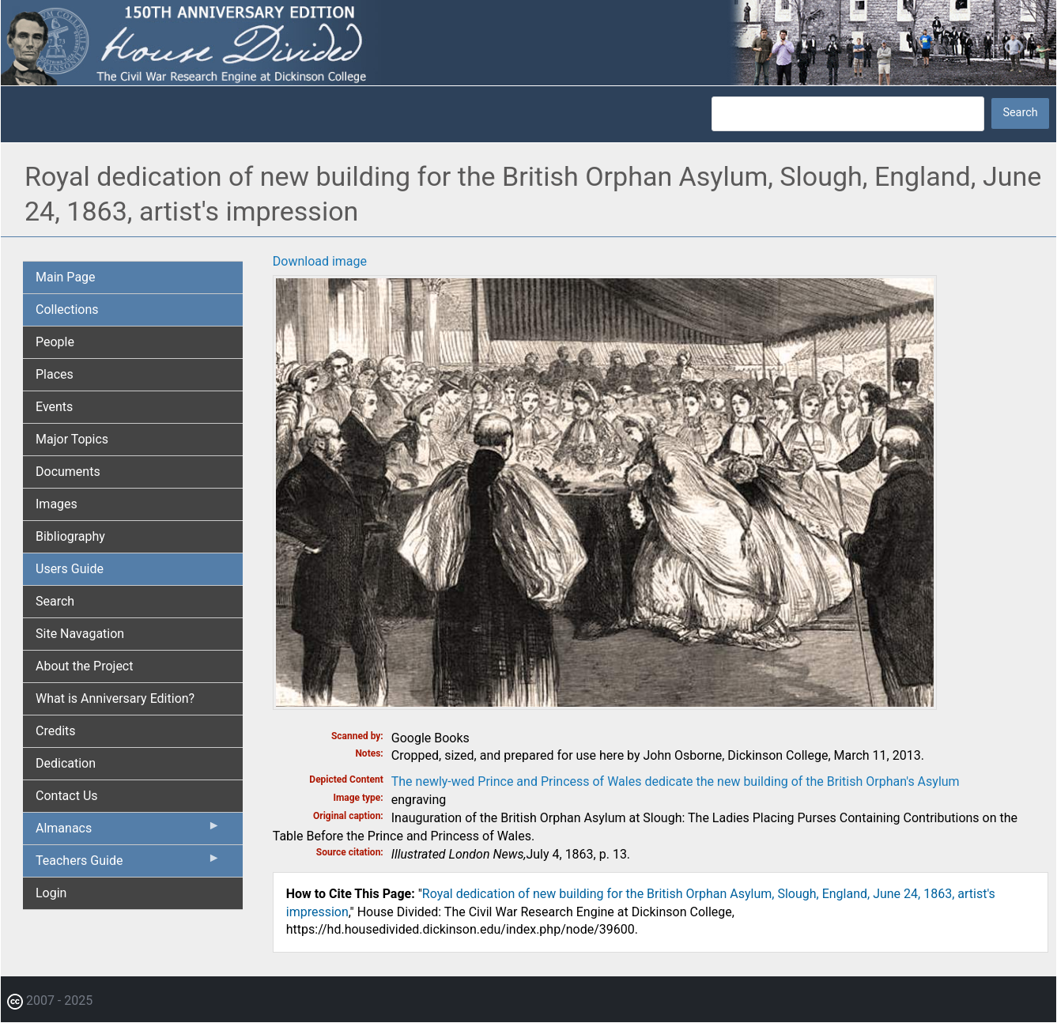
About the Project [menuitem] (84, 666)
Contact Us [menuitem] (67, 795)
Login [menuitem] (51, 892)
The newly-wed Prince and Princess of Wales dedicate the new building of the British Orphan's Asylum (675, 781)
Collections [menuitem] (67, 309)
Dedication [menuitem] (66, 763)
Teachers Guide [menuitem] (128, 864)
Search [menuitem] (55, 601)
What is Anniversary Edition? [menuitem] (115, 698)
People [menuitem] (55, 341)
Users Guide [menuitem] (70, 568)
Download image (320, 261)
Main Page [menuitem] (66, 277)
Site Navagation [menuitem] (80, 633)
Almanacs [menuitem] (128, 831)
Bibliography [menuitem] (70, 536)
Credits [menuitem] (56, 730)
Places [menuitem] (55, 374)
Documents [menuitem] (68, 471)
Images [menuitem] (56, 503)
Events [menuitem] (54, 406)
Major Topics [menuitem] (72, 439)
